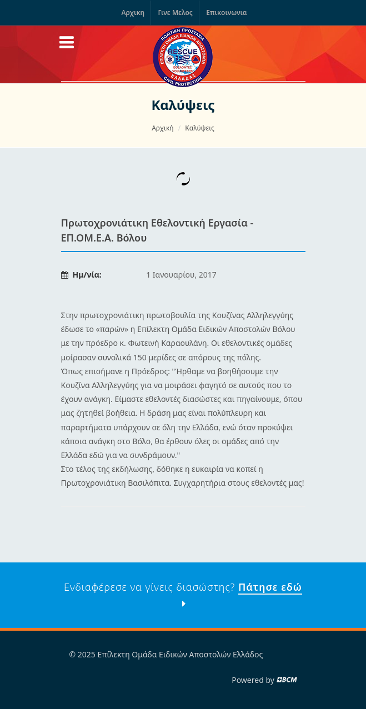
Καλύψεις (199, 128)
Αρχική (162, 128)
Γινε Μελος (175, 12)
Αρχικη (132, 12)
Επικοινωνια (226, 12)
